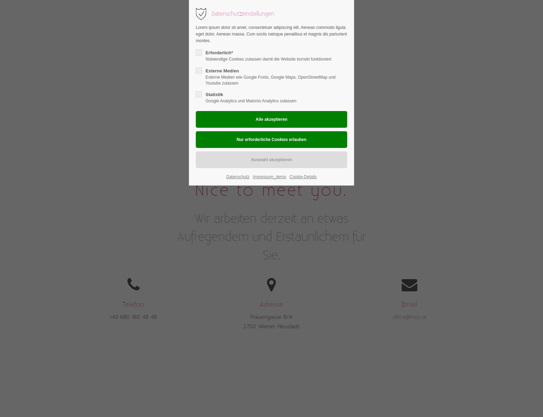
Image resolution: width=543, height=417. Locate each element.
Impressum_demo (269, 176)
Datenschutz (238, 176)
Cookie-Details (303, 176)
